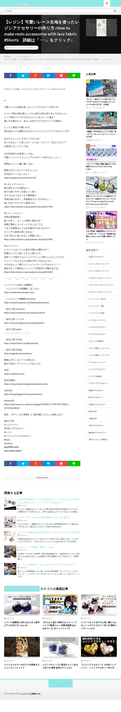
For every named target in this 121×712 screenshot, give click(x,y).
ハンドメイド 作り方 (98, 301)
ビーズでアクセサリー (98, 336)
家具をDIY (93, 412)
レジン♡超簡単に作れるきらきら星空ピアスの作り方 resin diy (21, 627)
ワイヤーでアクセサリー (97, 210)
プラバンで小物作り (97, 343)
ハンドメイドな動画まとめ (31, 706)
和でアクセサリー (96, 398)
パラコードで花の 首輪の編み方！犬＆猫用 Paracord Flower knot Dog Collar (101, 169)
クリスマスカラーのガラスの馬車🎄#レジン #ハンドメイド (21, 674)
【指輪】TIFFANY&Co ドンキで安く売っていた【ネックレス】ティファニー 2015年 (101, 136)
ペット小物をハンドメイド (98, 175)
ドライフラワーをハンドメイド (102, 287)
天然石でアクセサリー (98, 405)
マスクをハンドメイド (96, 245)
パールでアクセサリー (98, 329)
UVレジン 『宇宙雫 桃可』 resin (36, 549)
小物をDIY (93, 419)
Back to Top (60, 696)
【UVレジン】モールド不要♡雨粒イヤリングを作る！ (44, 520)
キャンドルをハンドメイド (100, 273)
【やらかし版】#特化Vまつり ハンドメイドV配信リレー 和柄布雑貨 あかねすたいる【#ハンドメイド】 (60, 631)
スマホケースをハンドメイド (101, 280)
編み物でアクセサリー (98, 433)
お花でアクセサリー (97, 259)
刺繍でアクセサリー (95, 143)
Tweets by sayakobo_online (17, 335)
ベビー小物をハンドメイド (100, 350)
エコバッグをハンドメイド (100, 266)
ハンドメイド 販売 (97, 308)
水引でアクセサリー (97, 426)
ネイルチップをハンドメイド (101, 294)
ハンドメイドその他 (97, 315)
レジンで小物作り (96, 378)
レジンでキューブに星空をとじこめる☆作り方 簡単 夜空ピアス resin (60, 676)
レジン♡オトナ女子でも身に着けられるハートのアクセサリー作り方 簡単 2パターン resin (98, 629)
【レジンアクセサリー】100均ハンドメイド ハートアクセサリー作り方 (98, 676)
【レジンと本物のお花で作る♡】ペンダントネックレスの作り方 (49, 535)
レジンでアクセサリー (27, 50)
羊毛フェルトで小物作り (99, 440)
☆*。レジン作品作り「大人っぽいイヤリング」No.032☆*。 (47, 567)
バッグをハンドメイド (98, 322)
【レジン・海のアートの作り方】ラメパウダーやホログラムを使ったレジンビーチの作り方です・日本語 (101, 104)
